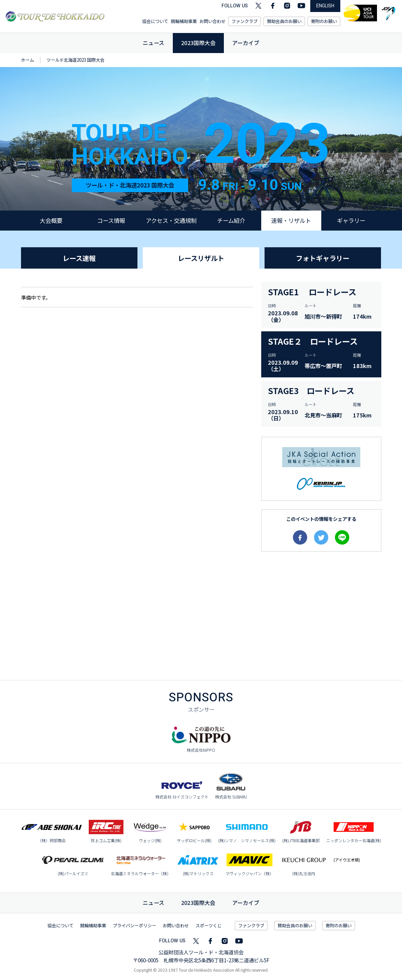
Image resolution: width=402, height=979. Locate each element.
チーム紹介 (231, 220)
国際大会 (198, 903)
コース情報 (111, 220)
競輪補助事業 (184, 21)
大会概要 (51, 220)
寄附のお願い (324, 21)
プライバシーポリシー (134, 925)
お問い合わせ (212, 21)
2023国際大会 (198, 43)
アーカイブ (245, 43)
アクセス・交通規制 (171, 220)
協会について (155, 21)
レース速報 (79, 258)
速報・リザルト (291, 220)
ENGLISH (325, 5)
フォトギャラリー (322, 258)
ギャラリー (351, 220)
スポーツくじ (208, 925)
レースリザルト (201, 258)
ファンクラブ (245, 21)
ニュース (153, 43)
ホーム (27, 60)
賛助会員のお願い (284, 21)
